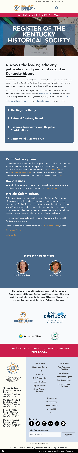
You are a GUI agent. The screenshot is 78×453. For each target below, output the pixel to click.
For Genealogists (64, 376)
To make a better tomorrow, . (39, 348)
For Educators (64, 373)
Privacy (61, 451)
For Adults (64, 363)
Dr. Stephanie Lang (51, 226)
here (60, 175)
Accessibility (52, 409)
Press (52, 413)
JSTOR (65, 96)
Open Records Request (39, 390)
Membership (52, 402)
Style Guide (11, 235)
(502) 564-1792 (13, 381)
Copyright (52, 451)
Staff (40, 371)
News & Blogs (39, 382)
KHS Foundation (40, 378)
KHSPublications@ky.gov (21, 172)
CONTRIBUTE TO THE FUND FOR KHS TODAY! (39, 15)
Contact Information (39, 443)
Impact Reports (39, 385)
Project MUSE (45, 93)
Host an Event (52, 405)
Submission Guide (13, 230)
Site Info (42, 451)
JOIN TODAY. (39, 352)
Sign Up (68, 434)
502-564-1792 (54, 169)
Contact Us (52, 398)
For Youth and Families (64, 368)
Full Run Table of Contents (17, 101)
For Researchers (64, 380)
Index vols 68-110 (42, 101)
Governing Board (39, 367)
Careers (39, 374)
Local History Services (64, 385)
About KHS (40, 363)
